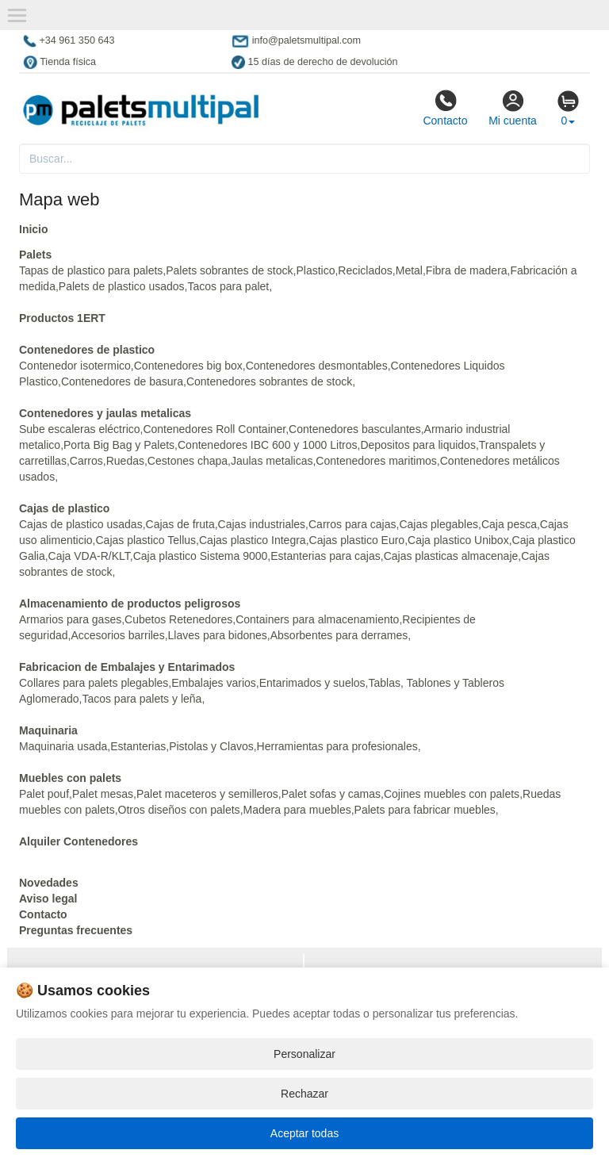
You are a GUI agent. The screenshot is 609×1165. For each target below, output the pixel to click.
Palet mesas (102, 794)
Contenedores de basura (122, 381)
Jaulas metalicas (272, 460)
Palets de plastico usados (122, 286)
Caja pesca (509, 524)
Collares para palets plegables (93, 682)
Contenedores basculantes (355, 429)
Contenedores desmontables (317, 365)
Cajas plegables (438, 524)
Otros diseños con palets (179, 809)
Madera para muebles (297, 809)
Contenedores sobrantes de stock (269, 381)
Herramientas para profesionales (337, 746)
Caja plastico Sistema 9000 (200, 556)
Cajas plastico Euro (357, 540)
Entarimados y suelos (312, 682)
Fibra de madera (467, 270)
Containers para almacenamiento (317, 619)
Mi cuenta (512, 108)
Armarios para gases (70, 619)
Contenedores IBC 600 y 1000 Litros (267, 445)
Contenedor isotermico (75, 365)
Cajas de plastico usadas (81, 524)
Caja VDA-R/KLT (89, 556)
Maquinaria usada (63, 746)
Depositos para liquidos (418, 445)
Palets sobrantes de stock (229, 270)
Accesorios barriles (117, 635)
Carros (86, 460)
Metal (409, 270)
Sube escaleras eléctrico (79, 429)
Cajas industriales (262, 524)
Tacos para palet (228, 286)
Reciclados (365, 270)
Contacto (445, 108)
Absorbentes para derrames (339, 635)
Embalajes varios (213, 682)
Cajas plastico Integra (252, 540)
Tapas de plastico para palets (91, 270)
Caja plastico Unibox (458, 540)
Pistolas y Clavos (211, 746)
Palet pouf (44, 794)
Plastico (315, 270)
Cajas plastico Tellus (146, 540)
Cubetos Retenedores (178, 619)
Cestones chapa (187, 460)
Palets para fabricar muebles (425, 809)
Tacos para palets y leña (141, 698)
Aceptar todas (304, 1133)
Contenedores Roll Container (214, 429)
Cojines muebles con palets (451, 794)
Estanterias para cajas (325, 556)
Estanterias (138, 746)
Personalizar (304, 1054)
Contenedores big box (188, 365)
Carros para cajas (352, 524)
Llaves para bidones (217, 635)
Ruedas (125, 460)
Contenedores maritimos (376, 460)
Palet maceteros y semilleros (207, 794)
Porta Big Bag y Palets (118, 445)
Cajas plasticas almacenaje (451, 556)
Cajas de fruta (180, 524)
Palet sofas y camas (331, 794)
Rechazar (304, 1093)
